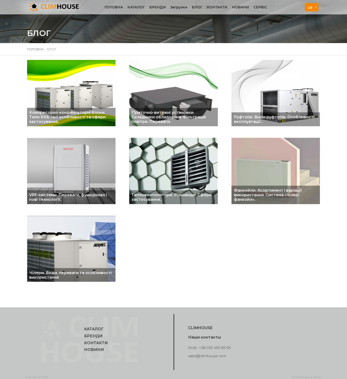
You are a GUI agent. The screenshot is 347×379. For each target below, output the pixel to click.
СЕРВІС (260, 7)
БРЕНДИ (157, 7)
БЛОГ (197, 7)
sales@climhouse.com (207, 356)
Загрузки (178, 7)
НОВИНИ (240, 7)
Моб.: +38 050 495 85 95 (209, 348)
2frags (317, 377)
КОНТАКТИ (217, 7)
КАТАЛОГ (136, 7)
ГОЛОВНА (113, 7)
